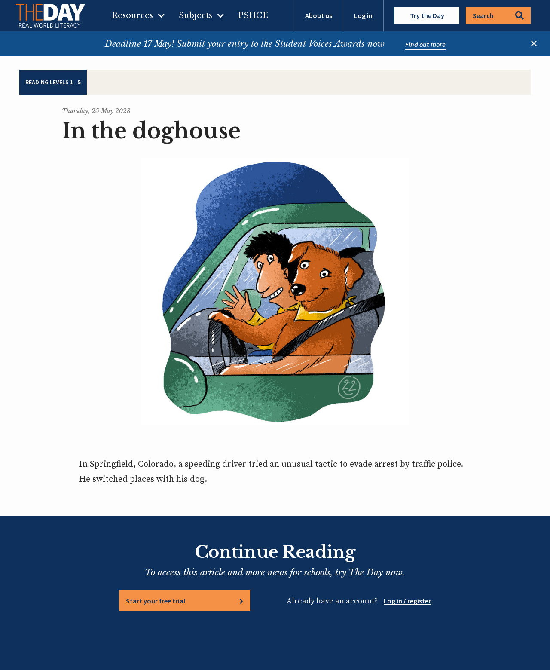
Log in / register (407, 601)
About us (318, 15)
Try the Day (427, 15)
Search (498, 15)
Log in (363, 15)
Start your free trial (155, 601)
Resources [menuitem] (132, 15)
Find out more (425, 44)
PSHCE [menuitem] (253, 15)
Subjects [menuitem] (195, 15)
